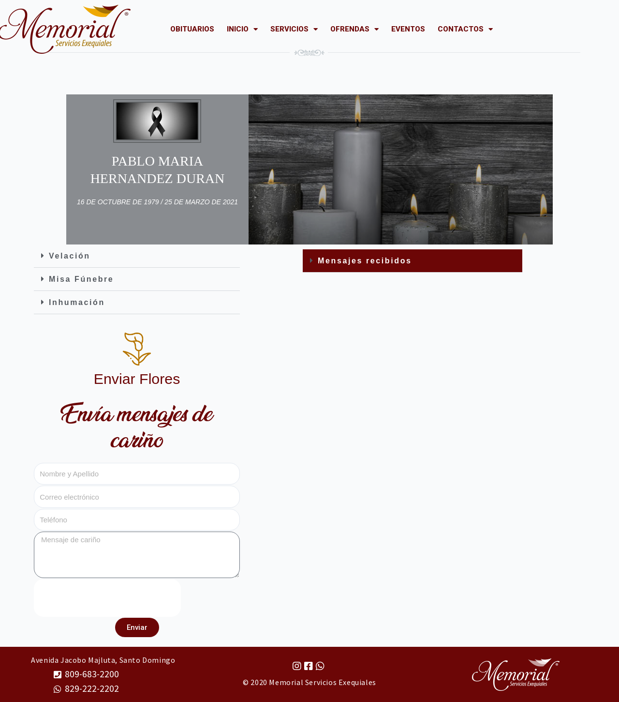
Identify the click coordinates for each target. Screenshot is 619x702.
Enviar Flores (137, 378)
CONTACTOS (465, 29)
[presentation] (107, 598)
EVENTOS (408, 29)
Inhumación (77, 302)
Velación (69, 256)
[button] (137, 256)
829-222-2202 (92, 688)
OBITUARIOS (192, 29)
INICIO (242, 29)
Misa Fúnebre (81, 279)
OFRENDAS (354, 29)
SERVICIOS (294, 29)
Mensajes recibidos (365, 261)
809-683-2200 (92, 674)
